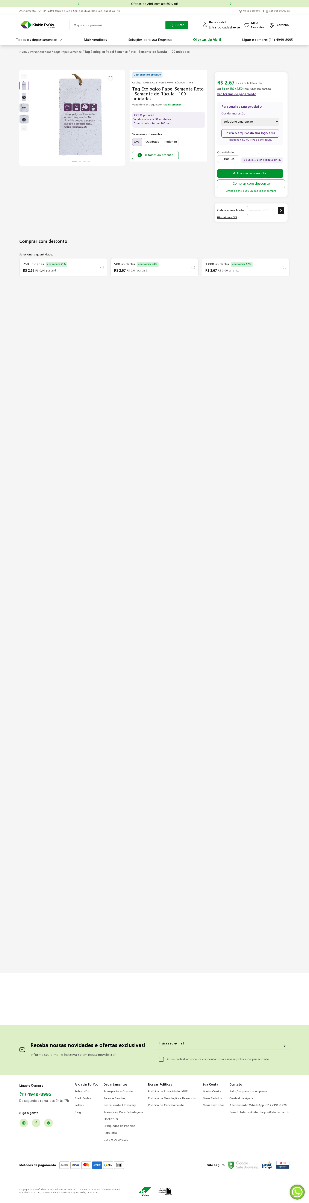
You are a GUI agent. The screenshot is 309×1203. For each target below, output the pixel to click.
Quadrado (152, 142)
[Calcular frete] (281, 210)
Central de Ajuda (241, 1098)
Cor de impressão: (233, 113)
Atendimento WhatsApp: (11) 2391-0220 (258, 1105)
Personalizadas (40, 52)
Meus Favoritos (213, 1105)
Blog (78, 1112)
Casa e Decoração (116, 1139)
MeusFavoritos (257, 25)
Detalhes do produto (158, 155)
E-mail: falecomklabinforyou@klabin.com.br (259, 1112)
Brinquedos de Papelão (120, 1126)
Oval (137, 142)
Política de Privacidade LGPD (168, 1091)
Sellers (79, 1105)
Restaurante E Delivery (120, 1105)
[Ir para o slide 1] (74, 161)
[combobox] (129, 25)
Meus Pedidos (212, 1098)
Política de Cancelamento (166, 1105)
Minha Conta (212, 1091)
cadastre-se (231, 27)
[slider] (81, 116)
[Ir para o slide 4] (89, 161)
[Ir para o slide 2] (80, 161)
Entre (213, 27)
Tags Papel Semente (68, 52)
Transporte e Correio (118, 1091)
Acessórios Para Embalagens (123, 1112)
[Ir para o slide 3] (84, 161)
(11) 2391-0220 (52, 11)
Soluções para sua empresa (248, 1091)
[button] (236, 97)
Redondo (171, 142)
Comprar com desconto (251, 183)
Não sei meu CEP (227, 217)
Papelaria (110, 1133)
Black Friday (83, 1098)
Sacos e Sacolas (114, 1098)
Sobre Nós (82, 1091)
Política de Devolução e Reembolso (172, 1098)
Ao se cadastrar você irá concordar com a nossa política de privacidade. (218, 1059)
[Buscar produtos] (176, 25)
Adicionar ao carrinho (250, 173)
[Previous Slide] (78, 3)
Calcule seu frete (230, 210)
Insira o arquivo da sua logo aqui (250, 133)
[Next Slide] (230, 3)
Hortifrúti (111, 1119)
